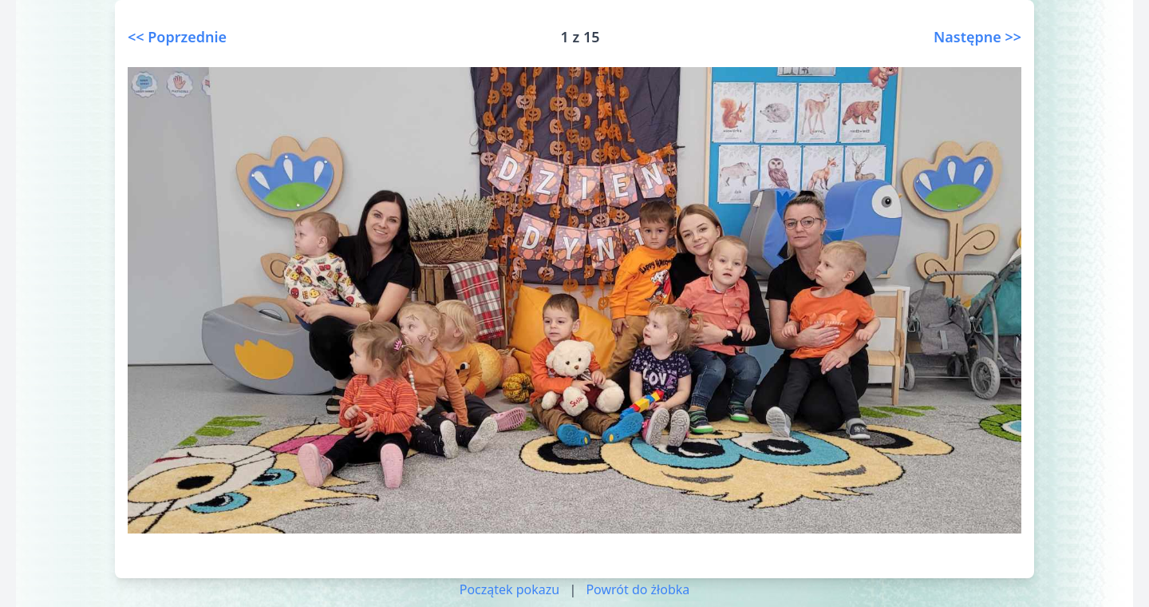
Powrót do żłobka (637, 589)
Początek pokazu (510, 589)
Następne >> (977, 36)
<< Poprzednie (177, 36)
